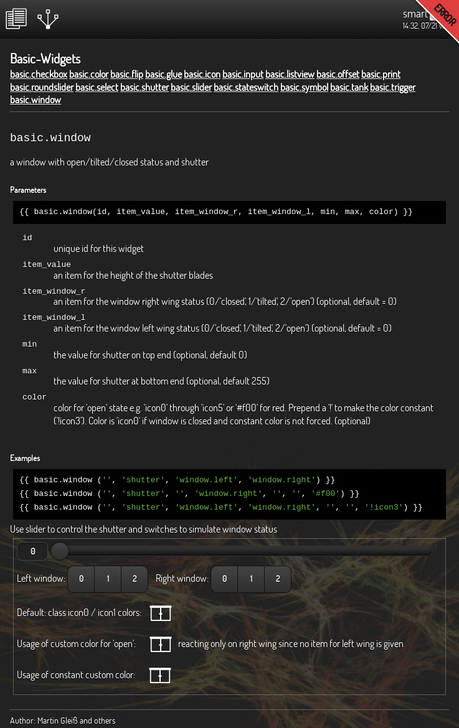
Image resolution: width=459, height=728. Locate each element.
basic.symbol (304, 87)
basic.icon (202, 74)
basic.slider (191, 87)
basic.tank (349, 87)
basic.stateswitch (246, 87)
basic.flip (126, 74)
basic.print (380, 74)
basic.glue (163, 74)
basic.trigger (392, 87)
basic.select (96, 87)
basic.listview (290, 74)
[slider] (59, 542)
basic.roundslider (41, 87)
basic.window (35, 99)
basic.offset (337, 74)
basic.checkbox (38, 74)
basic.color (88, 74)
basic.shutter (144, 87)
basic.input (242, 74)
